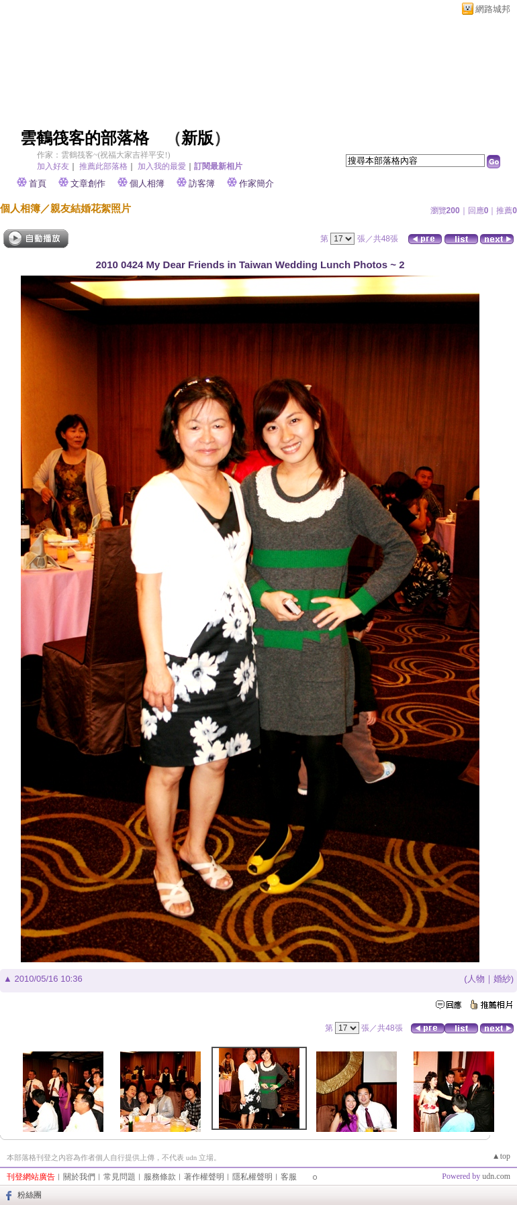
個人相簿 (147, 183)
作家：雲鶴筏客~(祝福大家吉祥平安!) (103, 155)
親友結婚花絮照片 (90, 208)
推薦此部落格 (103, 166)
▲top (501, 1156)
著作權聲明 (204, 1177)
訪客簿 (202, 183)
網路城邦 (492, 9)
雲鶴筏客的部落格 (84, 138)
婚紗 (502, 979)
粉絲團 (29, 1195)
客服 (289, 1177)
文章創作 (87, 183)
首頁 (37, 183)
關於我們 (79, 1177)
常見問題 (119, 1177)
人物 (476, 979)
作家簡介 (256, 183)
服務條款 (160, 1177)
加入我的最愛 (162, 166)
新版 (197, 138)
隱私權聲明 (252, 1177)
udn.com (496, 1176)
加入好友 (53, 166)
